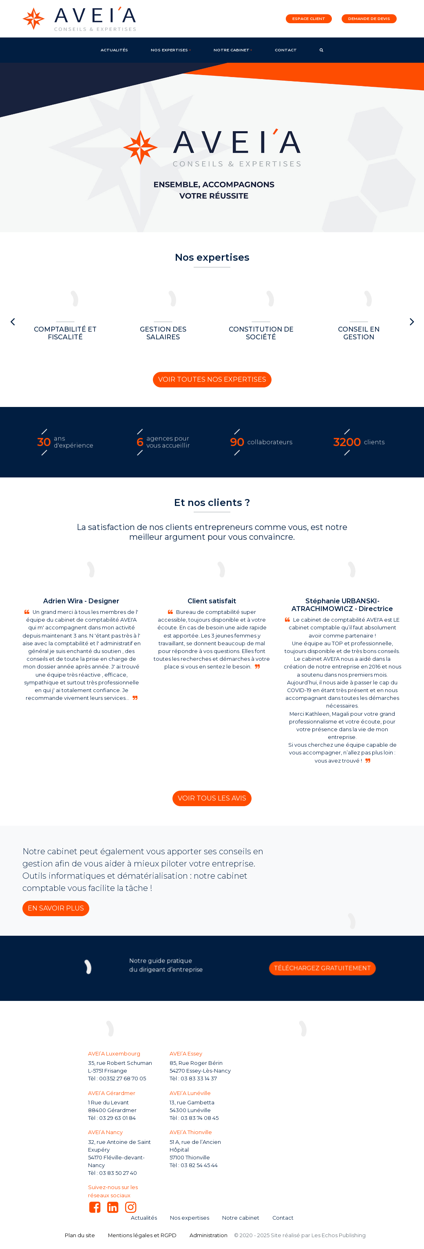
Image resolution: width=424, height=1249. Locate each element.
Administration (208, 1235)
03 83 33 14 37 (199, 1078)
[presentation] (12, 321)
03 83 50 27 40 (118, 1173)
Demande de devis (369, 18)
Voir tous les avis (212, 798)
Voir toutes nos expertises (212, 379)
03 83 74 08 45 (200, 1118)
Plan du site (80, 1235)
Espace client (308, 18)
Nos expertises (169, 50)
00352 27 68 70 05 (122, 1078)
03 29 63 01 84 (117, 1118)
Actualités (114, 50)
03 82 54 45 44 (199, 1165)
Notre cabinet (232, 50)
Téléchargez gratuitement (280, 968)
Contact (286, 50)
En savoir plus (56, 908)
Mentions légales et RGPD (142, 1235)
